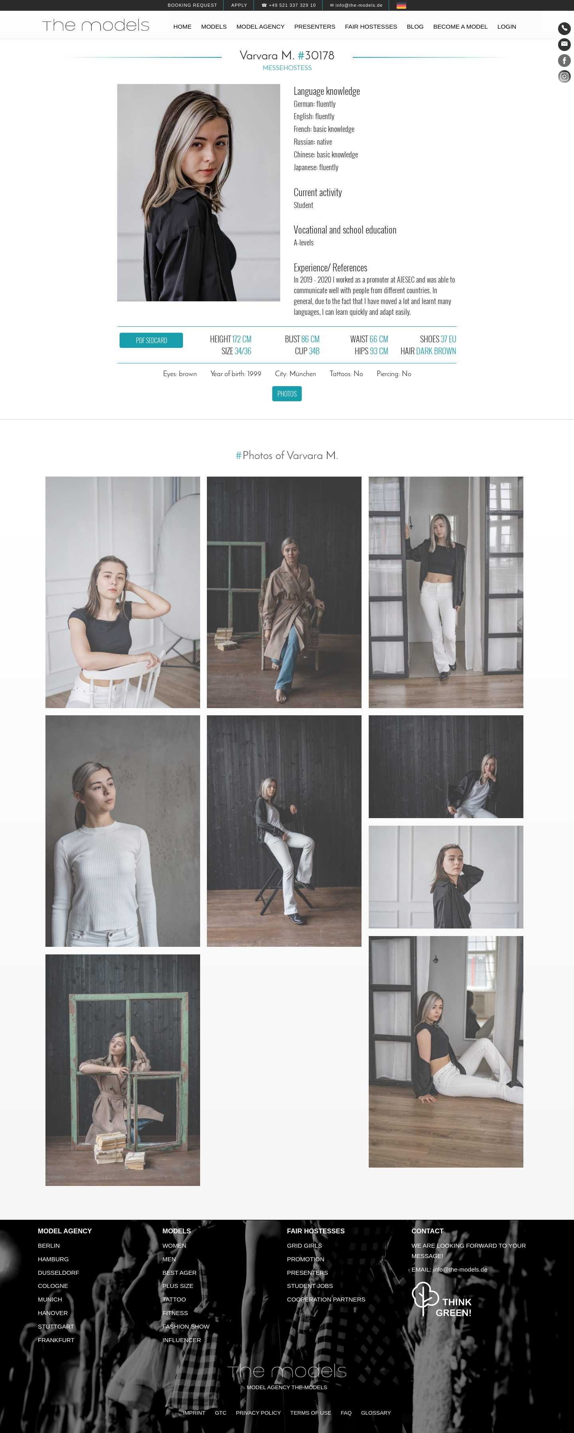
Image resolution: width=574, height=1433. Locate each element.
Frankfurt (56, 1340)
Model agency (260, 26)
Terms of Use (310, 1413)
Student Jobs (310, 1285)
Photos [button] (287, 393)
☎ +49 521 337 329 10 (288, 5)
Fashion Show (186, 1326)
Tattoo (174, 1299)
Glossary (376, 1413)
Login (506, 26)
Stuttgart (56, 1326)
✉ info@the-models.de (356, 5)
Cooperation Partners (326, 1299)
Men (169, 1259)
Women (175, 1245)
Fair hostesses (371, 26)
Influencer (182, 1340)
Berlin (49, 1245)
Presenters (314, 26)
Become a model (460, 26)
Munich (50, 1299)
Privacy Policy (258, 1413)
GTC (220, 1413)
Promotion (305, 1259)
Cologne (53, 1285)
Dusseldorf (58, 1272)
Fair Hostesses (316, 1231)
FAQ (346, 1413)
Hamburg (53, 1259)
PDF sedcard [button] (151, 340)
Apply (239, 5)
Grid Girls (304, 1245)
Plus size (178, 1285)
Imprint (194, 1413)
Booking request (192, 5)
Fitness (175, 1312)
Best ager (180, 1272)
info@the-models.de (460, 1269)
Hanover (53, 1312)
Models (214, 26)
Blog (415, 26)
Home (182, 26)
